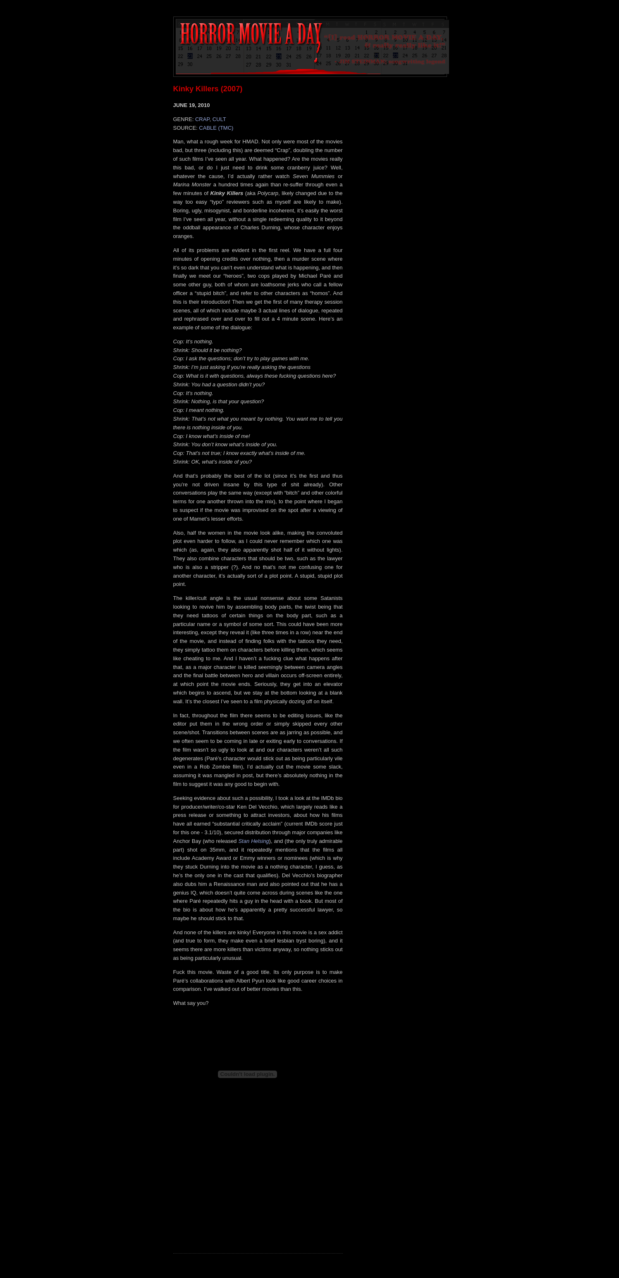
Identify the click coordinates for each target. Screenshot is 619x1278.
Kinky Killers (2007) (208, 89)
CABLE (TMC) (216, 128)
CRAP (202, 119)
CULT (219, 119)
